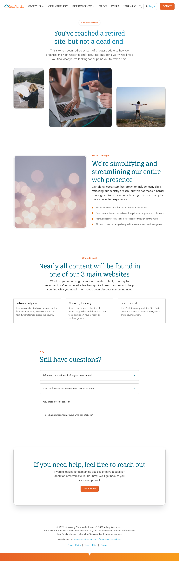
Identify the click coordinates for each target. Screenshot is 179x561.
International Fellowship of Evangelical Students (97, 540)
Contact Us (106, 545)
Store (115, 6)
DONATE (167, 6)
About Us (34, 6)
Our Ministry (58, 6)
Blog (103, 6)
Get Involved (82, 6)
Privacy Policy (74, 545)
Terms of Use (90, 545)
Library (129, 6)
